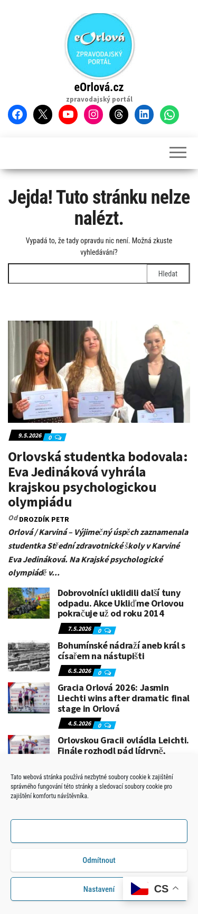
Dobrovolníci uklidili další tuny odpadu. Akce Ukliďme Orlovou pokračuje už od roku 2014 (121, 603)
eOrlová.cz (99, 87)
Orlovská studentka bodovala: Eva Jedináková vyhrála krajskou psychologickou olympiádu (97, 479)
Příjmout (99, 832)
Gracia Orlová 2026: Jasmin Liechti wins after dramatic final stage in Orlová (124, 697)
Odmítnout (99, 861)
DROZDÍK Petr (44, 519)
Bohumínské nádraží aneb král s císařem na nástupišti (121, 650)
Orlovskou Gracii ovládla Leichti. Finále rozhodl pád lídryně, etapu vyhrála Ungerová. (123, 750)
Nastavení (99, 890)
